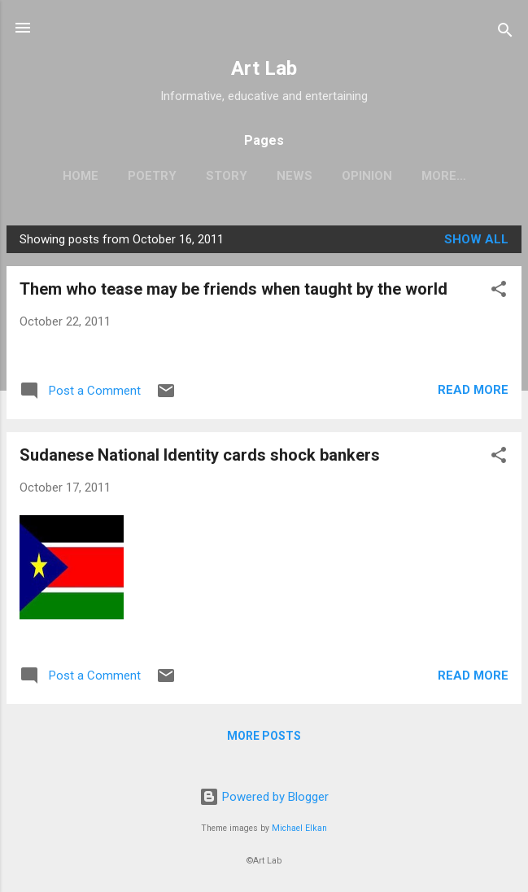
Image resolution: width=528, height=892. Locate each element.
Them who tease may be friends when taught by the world (233, 289)
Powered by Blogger (264, 796)
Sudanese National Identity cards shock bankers (200, 455)
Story (226, 175)
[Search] (505, 33)
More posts (264, 735)
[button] (498, 291)
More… (443, 175)
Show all (476, 239)
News (294, 175)
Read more (473, 390)
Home (80, 175)
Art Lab (264, 68)
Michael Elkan (299, 828)
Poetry (152, 175)
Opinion (367, 175)
